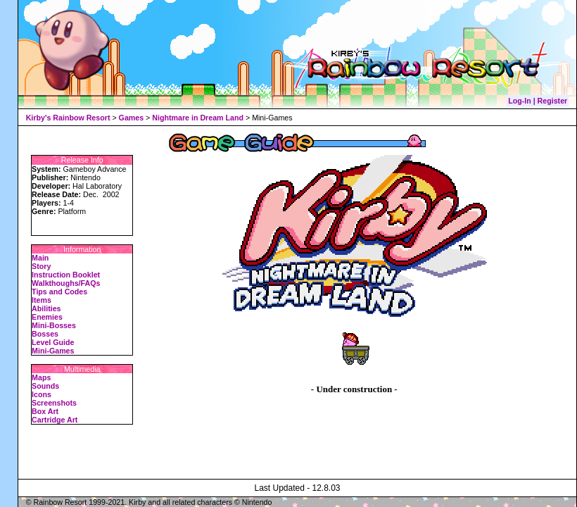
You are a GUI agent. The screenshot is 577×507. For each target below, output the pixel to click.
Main (40, 258)
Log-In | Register (537, 100)
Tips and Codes (59, 291)
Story (41, 266)
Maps (41, 377)
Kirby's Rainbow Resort (68, 117)
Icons (41, 394)
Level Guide (53, 342)
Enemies (47, 317)
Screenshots (54, 403)
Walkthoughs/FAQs (66, 283)
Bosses (45, 334)
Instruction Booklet (66, 274)
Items (41, 300)
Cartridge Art (54, 419)
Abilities (46, 308)
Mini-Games (53, 350)
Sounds (45, 386)
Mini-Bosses (54, 325)
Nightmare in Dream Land (197, 117)
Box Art (45, 411)
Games (131, 117)
